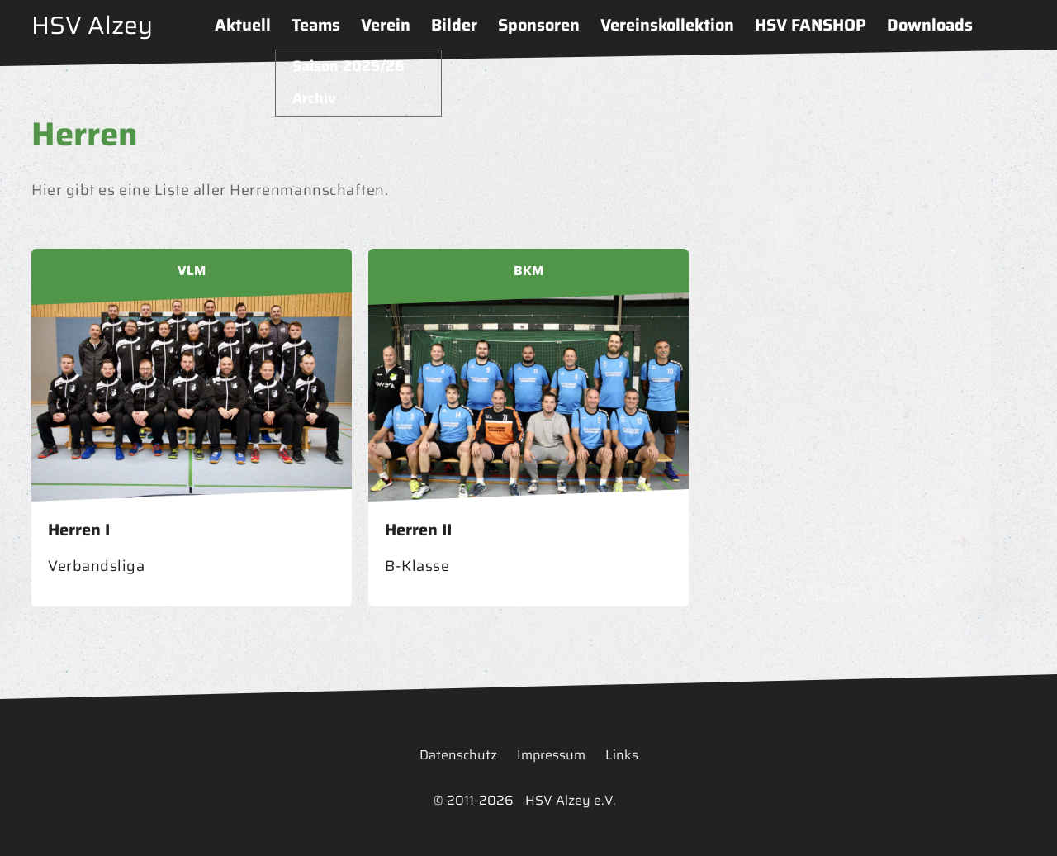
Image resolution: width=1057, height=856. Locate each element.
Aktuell (243, 25)
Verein (385, 25)
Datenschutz (458, 754)
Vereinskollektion (667, 25)
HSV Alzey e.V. (570, 800)
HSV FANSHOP (810, 25)
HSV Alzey (92, 25)
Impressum (551, 754)
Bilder (454, 25)
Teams (316, 25)
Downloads (930, 25)
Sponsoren (539, 25)
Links (621, 754)
